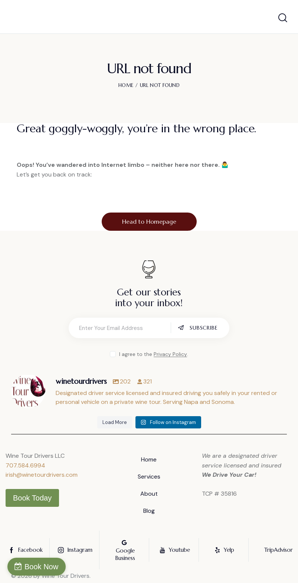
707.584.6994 (25, 465)
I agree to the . (153, 354)
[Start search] (283, 18)
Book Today (32, 498)
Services (149, 476)
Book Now (41, 567)
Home (125, 85)
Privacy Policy (170, 354)
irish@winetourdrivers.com (42, 475)
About (149, 494)
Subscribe (203, 327)
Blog (149, 511)
